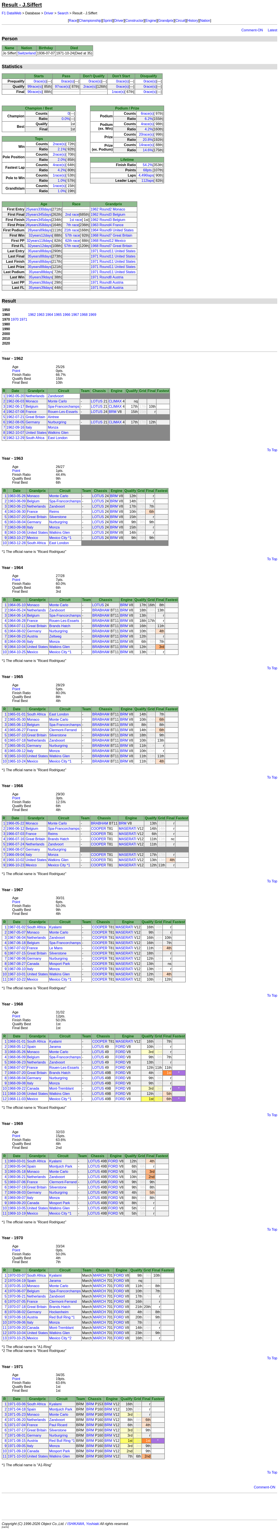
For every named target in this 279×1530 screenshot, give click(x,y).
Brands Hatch (59, 626)
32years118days (39, 240)
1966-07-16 (15, 839)
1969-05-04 (17, 1166)
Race (73, 20)
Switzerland (27, 53)
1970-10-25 (17, 1338)
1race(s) (118, 92)
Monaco (32, 401)
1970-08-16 (17, 1317)
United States (36, 432)
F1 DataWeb (11, 13)
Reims (54, 511)
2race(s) (89, 86)
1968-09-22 (17, 1088)
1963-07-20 (17, 517)
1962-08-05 (15, 422)
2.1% (61, 149)
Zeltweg (55, 636)
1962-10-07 (15, 432)
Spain (31, 1047)
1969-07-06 (17, 1182)
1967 (75, 314)
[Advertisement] (139, 1506)
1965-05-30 (17, 719)
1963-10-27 (17, 538)
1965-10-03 (17, 756)
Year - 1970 (12, 1237)
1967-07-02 (17, 948)
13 (5, 1338)
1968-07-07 (17, 1067)
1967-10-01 (17, 974)
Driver (49, 13)
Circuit (180, 20)
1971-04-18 (17, 1409)
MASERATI (127, 828)
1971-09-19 (17, 1451)
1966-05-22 (15, 823)
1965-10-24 (17, 761)
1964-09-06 (17, 641)
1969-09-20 (17, 1203)
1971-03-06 (17, 1404)
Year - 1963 (12, 458)
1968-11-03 (17, 1099)
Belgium (32, 406)
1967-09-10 (17, 969)
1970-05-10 (17, 1286)
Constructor (135, 20)
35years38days (40, 282)
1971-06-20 (17, 1420)
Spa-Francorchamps (63, 406)
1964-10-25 (17, 652)
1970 (15, 319)
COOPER (98, 828)
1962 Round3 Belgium (108, 214)
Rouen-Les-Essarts (63, 412)
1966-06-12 (15, 828)
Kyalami (55, 927)
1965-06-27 (17, 730)
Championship (90, 20)
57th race (72, 235)
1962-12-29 (15, 438)
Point (16, 371)
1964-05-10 (17, 605)
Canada (33, 964)
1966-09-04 (15, 855)
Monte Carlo (57, 401)
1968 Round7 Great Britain (111, 235)
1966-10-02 (15, 860)
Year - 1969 (12, 1123)
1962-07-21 (15, 417)
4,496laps (145, 175)
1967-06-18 (17, 943)
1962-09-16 (15, 427)
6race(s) (147, 113)
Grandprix (166, 20)
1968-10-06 (17, 1094)
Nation (205, 20)
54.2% (148, 165)
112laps (147, 180)
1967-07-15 (17, 953)
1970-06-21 (17, 1296)
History (192, 20)
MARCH (99, 1275)
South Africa (35, 438)
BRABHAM (100, 610)
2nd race (72, 214)
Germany (33, 422)
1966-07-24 (15, 844)
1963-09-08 (17, 527)
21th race (71, 230)
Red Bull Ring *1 (62, 1317)
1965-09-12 (17, 751)
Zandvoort (55, 396)
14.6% (148, 150)
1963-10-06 (17, 532)
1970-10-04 (17, 1333)
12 (5, 1099)
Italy (29, 427)
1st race (76, 220)
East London (57, 438)
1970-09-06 (17, 1322)
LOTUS (96, 401)
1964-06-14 (17, 615)
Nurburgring (57, 422)
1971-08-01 (17, 1435)
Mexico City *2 (60, 1338)
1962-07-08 (15, 412)
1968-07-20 (17, 1073)
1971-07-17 (17, 1430)
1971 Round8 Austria (107, 277)
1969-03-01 (17, 1161)
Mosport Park (59, 964)
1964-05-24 (17, 610)
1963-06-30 (17, 511)
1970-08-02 (17, 1312)
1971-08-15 (17, 1440)
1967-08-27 (17, 964)
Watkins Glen (58, 432)
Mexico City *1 (60, 538)
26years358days (38, 225)
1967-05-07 (17, 932)
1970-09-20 (17, 1328)
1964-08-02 (17, 631)
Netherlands (35, 396)
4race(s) (59, 165)
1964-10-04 (17, 647)
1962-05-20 (15, 396)
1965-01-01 (17, 714)
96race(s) (34, 92)
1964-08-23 (17, 636)
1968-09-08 (17, 1083)
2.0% (61, 160)
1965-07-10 (17, 735)
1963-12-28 (17, 543)
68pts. (148, 170)
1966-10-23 (15, 865)
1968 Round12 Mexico (108, 240)
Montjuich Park (60, 1166)
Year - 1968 (12, 1004)
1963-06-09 (17, 501)
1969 (92, 314)
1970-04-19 (17, 1281)
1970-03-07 (17, 1275)
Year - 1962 (12, 358)
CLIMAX (115, 401)
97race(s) (62, 86)
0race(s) (40, 81)
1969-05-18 (17, 1171)
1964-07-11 (17, 626)
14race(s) (146, 145)
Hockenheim (59, 1312)
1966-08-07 (15, 849)
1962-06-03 (15, 401)
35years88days (39, 251)
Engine (150, 20)
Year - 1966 (12, 785)
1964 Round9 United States (112, 230)
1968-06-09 (17, 1057)
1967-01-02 (17, 927)
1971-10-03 (17, 1456)
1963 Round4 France (107, 225)
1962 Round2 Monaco (108, 209)
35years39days (40, 277)
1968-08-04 (17, 1078)
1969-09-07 (17, 1198)
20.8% (148, 139)
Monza (53, 427)
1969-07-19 (17, 1187)
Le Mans (56, 948)
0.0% (66, 119)
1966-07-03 (15, 834)
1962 (32, 314)
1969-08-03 (17, 1192)
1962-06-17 (15, 406)
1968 (84, 314)
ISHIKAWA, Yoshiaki (83, 1524)
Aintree (53, 417)
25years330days (38, 209)
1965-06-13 (17, 725)
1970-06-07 (17, 1291)
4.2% (61, 170)
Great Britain (35, 417)
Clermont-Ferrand (63, 730)
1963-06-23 (17, 506)
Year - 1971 (12, 1366)
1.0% (61, 180)
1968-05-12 (17, 1047)
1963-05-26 (17, 496)
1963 (40, 314)
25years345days (38, 214)
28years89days (39, 230)
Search (62, 13)
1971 (23, 319)
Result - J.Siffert (22, 5)
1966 (66, 314)
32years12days (40, 235)
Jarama (55, 1047)
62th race (72, 240)
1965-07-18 (17, 740)
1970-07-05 (17, 1301)
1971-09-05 (17, 1446)
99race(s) (34, 86)
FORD (120, 1047)
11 (5, 979)
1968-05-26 (17, 1052)
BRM (113, 412)
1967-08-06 (17, 958)
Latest (272, 30)
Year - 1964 (12, 567)
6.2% (149, 119)
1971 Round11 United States (113, 251)
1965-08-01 (17, 745)
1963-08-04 (17, 522)
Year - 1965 (12, 676)
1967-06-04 (17, 937)
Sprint (107, 20)
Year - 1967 (12, 889)
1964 (49, 314)
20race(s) (146, 134)
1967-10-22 (17, 979)
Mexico (32, 538)
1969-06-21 (17, 1177)
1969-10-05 (17, 1208)
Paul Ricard (58, 1425)
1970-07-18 (17, 1307)
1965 (58, 314)
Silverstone (57, 517)
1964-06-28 (17, 621)
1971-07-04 (17, 1425)
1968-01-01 (17, 1041)
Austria (32, 636)
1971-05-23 (17, 1414)
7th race (72, 225)
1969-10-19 (17, 1213)
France (31, 412)
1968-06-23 (17, 1062)
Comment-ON (252, 30)
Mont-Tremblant (61, 1088)
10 (5, 543)
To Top (272, 450)
